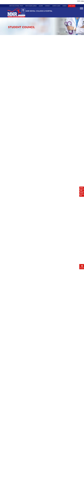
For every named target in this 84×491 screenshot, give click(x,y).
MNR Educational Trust (16, 6)
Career (64, 6)
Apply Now (72, 6)
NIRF (81, 190)
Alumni (41, 6)
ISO (81, 195)
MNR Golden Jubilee (31, 6)
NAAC (81, 188)
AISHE (81, 193)
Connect (47, 6)
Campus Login (56, 6)
